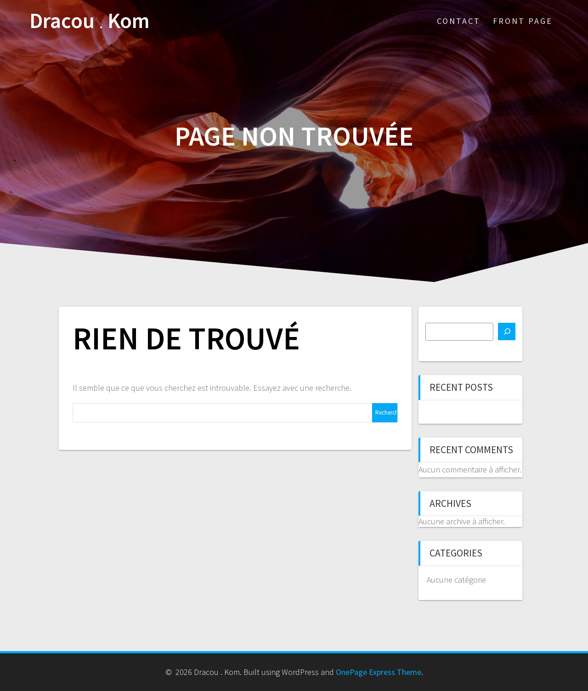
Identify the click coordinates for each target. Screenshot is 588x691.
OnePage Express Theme (378, 672)
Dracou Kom (89, 21)
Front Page (523, 21)
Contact (459, 21)
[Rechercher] (506, 331)
